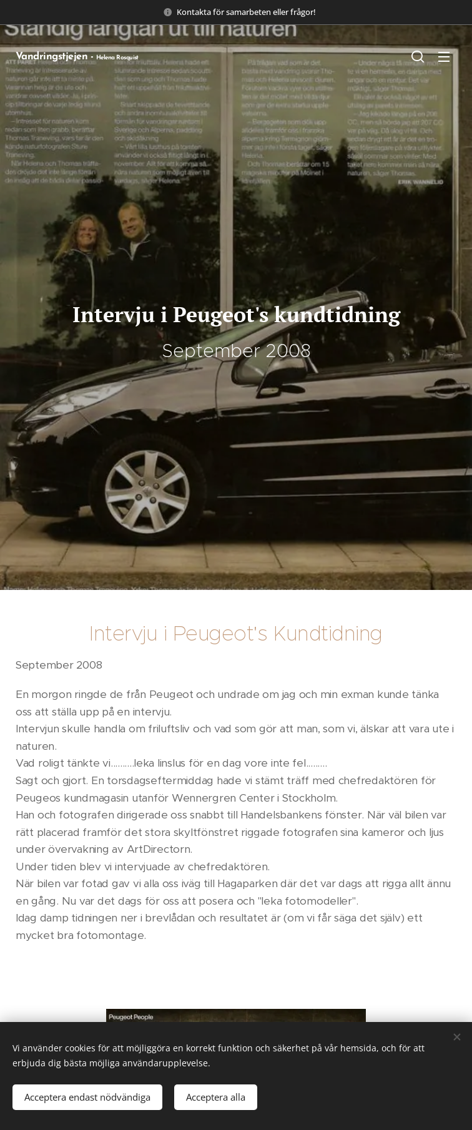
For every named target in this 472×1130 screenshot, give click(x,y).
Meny (444, 56)
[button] (417, 56)
